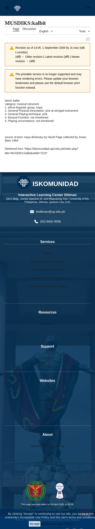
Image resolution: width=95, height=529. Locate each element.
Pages (47, 408)
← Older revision (32, 56)
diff (18, 56)
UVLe (47, 391)
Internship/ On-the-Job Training (47, 286)
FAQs (47, 365)
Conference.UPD (47, 400)
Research (47, 462)
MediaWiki (47, 323)
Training (47, 253)
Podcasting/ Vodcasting (48, 269)
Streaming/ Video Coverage (47, 261)
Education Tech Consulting (47, 277)
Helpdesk (48, 357)
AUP (48, 454)
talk (82, 47)
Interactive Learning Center (47, 445)
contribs (22, 52)
